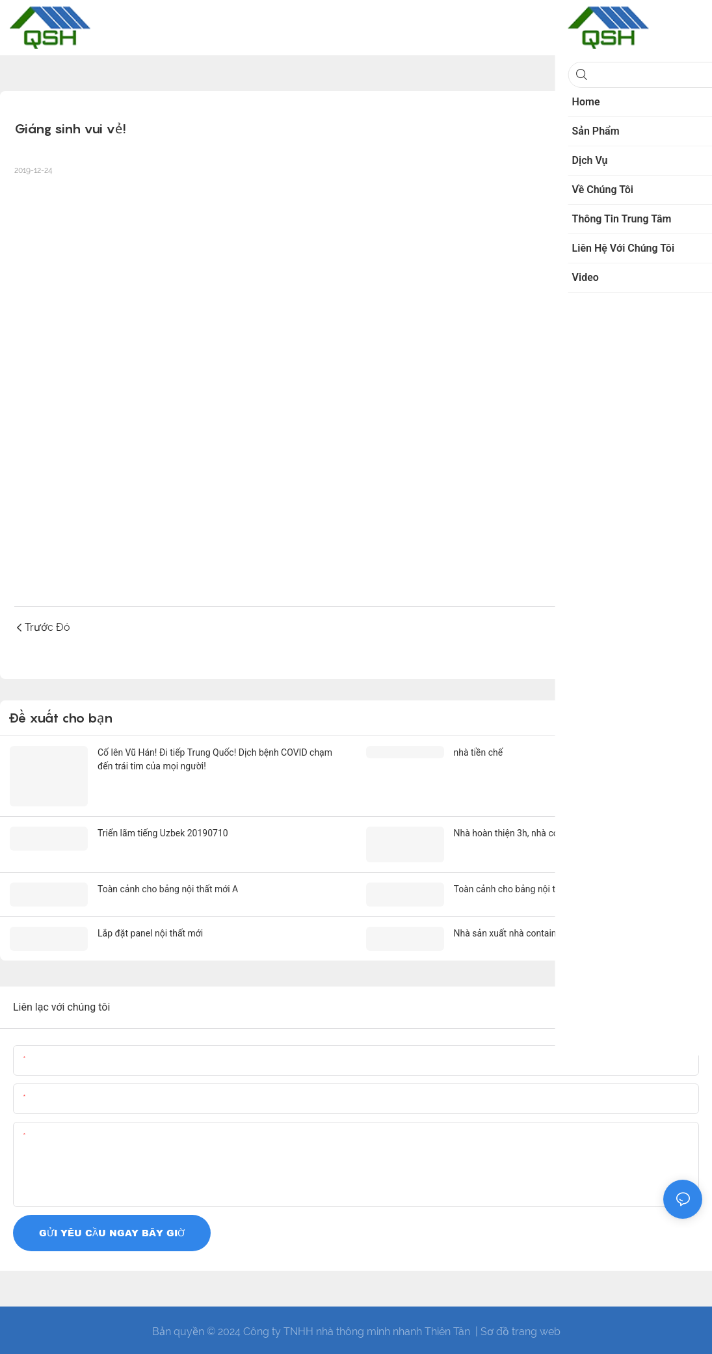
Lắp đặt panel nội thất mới (150, 930)
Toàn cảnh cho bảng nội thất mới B (524, 886)
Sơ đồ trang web (520, 1327)
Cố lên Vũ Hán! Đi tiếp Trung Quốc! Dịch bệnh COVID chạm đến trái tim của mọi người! (215, 759)
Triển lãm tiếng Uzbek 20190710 (163, 831)
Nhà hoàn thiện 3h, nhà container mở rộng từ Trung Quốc (568, 831)
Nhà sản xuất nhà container (509, 930)
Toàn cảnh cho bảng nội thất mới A (168, 886)
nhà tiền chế (478, 752)
